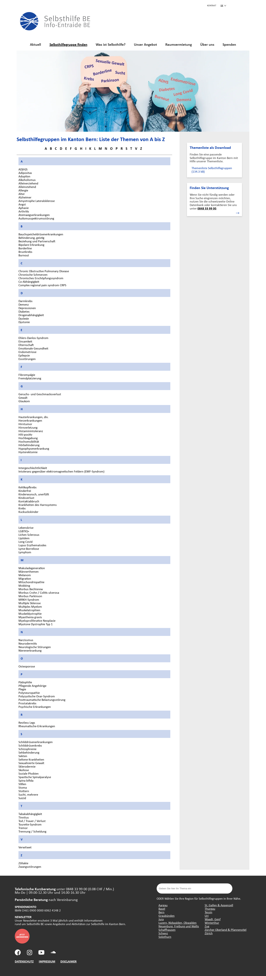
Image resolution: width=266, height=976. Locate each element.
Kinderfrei (24, 491)
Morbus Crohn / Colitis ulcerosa (38, 592)
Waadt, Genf (213, 919)
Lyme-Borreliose (28, 548)
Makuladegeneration (31, 568)
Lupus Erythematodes (32, 545)
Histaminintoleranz (30, 431)
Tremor (23, 828)
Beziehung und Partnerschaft (36, 241)
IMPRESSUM (47, 961)
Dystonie (24, 322)
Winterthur (212, 922)
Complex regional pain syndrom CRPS (42, 285)
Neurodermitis (27, 643)
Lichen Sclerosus (28, 534)
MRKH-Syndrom (28, 599)
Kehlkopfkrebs (27, 487)
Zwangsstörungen (29, 866)
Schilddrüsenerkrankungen (35, 742)
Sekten (22, 756)
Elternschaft (26, 345)
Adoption (24, 176)
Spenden (229, 44)
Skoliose (23, 770)
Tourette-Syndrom (30, 824)
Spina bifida (25, 780)
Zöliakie (23, 863)
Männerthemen (28, 571)
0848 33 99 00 (206, 208)
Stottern (23, 791)
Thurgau (210, 908)
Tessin (208, 912)
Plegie (22, 689)
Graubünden (166, 915)
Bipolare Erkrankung (31, 245)
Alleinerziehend (28, 183)
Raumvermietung (178, 44)
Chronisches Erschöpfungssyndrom (40, 278)
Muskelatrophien (29, 610)
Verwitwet (25, 847)
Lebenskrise (25, 527)
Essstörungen (27, 359)
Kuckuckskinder (28, 512)
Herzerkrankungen (30, 420)
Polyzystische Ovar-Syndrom (36, 696)
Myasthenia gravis (30, 617)
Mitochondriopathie (31, 582)
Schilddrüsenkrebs (30, 745)
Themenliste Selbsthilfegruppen (212, 170)
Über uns (207, 44)
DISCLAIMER (68, 961)
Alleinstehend (27, 187)
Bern (161, 912)
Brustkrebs (25, 252)
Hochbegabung (28, 438)
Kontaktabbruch (28, 501)
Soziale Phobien (28, 773)
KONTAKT (211, 5)
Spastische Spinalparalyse (34, 777)
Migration (24, 578)
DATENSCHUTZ (24, 961)
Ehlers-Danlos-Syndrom (33, 338)
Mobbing (24, 585)
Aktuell (35, 44)
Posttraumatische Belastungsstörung (41, 700)
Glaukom (24, 401)
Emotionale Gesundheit (33, 348)
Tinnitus (23, 817)
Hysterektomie (27, 452)
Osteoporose (26, 666)
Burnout (23, 255)
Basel (161, 908)
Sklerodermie (26, 766)
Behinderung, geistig (31, 238)
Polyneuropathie (29, 693)
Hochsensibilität (28, 441)
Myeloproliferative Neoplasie (36, 620)
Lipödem (24, 538)
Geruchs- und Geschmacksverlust (39, 394)
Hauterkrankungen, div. (33, 417)
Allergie (23, 190)
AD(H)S (23, 169)
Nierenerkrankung (30, 650)
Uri (207, 915)
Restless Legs (26, 722)
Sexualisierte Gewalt (31, 763)
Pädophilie (25, 682)
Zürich (209, 933)
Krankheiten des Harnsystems (37, 505)
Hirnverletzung (27, 427)
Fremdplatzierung (29, 378)
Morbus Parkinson (30, 596)
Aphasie (23, 208)
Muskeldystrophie (30, 613)
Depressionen (27, 308)
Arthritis (23, 211)
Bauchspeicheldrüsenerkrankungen (40, 234)
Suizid (22, 798)
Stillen (22, 784)
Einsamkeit (25, 341)
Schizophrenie (27, 749)
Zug (207, 926)
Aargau (163, 905)
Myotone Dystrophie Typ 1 (35, 624)
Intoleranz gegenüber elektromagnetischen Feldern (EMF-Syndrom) (61, 471)
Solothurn (164, 937)
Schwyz (163, 933)
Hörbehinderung (29, 445)
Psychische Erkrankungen (34, 707)
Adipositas (25, 173)
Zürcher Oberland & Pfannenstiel (225, 929)
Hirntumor (25, 424)
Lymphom (24, 552)
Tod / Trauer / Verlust (32, 821)
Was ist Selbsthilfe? (110, 44)
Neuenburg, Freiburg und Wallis (178, 926)
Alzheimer (24, 197)
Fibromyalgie (26, 375)
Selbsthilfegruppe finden (68, 44)
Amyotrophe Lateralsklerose (36, 201)
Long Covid (25, 541)
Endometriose (27, 352)
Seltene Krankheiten (31, 759)
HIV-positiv (25, 434)
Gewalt (23, 397)
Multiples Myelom (30, 606)
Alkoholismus (27, 180)
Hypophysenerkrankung (33, 448)
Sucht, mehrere (28, 794)
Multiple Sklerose (29, 603)
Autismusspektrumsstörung (36, 218)
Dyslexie (23, 318)
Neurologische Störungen (34, 647)
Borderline (25, 248)
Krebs (22, 508)
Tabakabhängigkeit (30, 814)
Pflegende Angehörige (32, 685)
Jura (161, 919)
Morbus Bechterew (30, 589)
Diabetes (24, 311)
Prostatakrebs (27, 703)
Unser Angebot (145, 44)
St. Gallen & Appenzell (219, 905)
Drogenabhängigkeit (31, 315)
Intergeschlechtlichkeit (32, 468)
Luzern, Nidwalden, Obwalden (177, 922)
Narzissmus (25, 640)
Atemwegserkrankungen (34, 215)
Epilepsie (24, 355)
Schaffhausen (166, 929)
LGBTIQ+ (23, 531)
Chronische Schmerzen (32, 274)
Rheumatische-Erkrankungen (36, 726)
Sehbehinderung (28, 752)
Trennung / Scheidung (32, 831)
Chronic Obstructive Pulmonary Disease (43, 271)
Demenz (23, 304)
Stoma (22, 787)
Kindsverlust (26, 498)
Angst (22, 204)
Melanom (24, 575)
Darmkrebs (25, 301)
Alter (21, 194)
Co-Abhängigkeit (28, 281)
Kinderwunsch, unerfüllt (33, 494)
